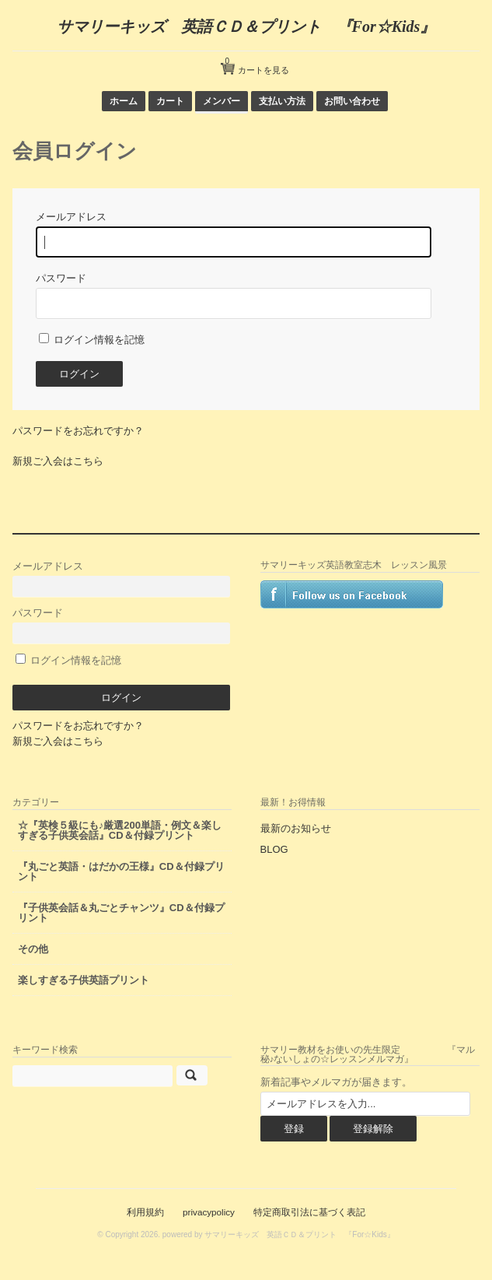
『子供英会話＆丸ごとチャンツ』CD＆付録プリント (121, 913)
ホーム (124, 101)
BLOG (274, 849)
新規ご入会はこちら (57, 461)
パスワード (121, 625)
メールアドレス (121, 578)
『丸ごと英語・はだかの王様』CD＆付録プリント (121, 871)
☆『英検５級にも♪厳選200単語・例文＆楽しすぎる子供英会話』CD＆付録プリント (120, 830)
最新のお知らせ (295, 828)
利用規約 (145, 1212)
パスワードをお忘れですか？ (78, 431)
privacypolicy (209, 1212)
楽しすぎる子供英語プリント (83, 980)
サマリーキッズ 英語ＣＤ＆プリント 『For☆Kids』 (246, 26)
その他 (33, 949)
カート (170, 101)
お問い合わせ (352, 101)
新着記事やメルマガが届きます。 (336, 1082)
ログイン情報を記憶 (92, 339)
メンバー (221, 101)
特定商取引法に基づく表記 (309, 1212)
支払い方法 (282, 101)
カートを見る (257, 64)
